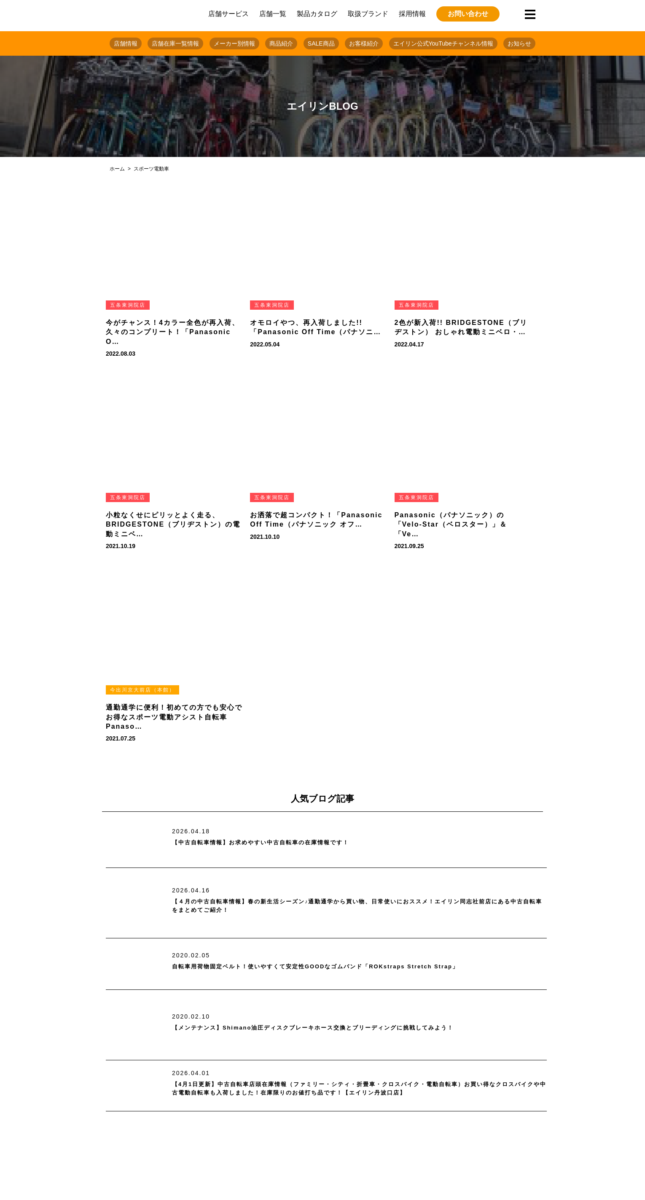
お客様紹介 (364, 43)
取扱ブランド (368, 13)
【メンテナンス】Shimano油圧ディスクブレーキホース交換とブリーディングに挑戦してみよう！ (341, 1027)
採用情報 (412, 13)
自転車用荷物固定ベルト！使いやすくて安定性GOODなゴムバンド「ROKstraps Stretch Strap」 (343, 966)
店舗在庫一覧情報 (175, 43)
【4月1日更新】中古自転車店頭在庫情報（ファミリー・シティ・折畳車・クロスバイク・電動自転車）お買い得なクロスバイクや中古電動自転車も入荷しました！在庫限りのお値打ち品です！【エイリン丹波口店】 (359, 1089)
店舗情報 (125, 43)
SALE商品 (321, 43)
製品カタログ (317, 13)
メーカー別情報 (234, 43)
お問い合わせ (468, 13)
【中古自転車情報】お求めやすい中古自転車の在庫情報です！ (278, 842)
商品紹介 (281, 43)
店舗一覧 (272, 13)
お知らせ (519, 43)
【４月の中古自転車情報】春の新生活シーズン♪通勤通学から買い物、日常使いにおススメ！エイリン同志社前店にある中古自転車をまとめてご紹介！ (356, 906)
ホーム (117, 169)
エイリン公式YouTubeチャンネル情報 (443, 43)
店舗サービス (228, 13)
